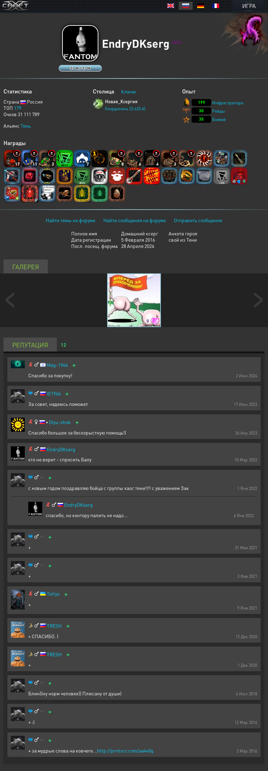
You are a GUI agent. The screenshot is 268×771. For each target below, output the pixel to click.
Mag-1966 (57, 365)
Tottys (53, 594)
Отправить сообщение (198, 220)
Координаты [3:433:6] (125, 108)
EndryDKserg (61, 449)
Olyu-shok (60, 422)
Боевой (219, 119)
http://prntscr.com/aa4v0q (125, 750)
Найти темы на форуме (70, 220)
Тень (26, 125)
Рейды (218, 111)
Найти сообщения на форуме (134, 220)
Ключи (128, 91)
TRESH (54, 626)
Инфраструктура (227, 102)
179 (17, 108)
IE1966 (54, 393)
